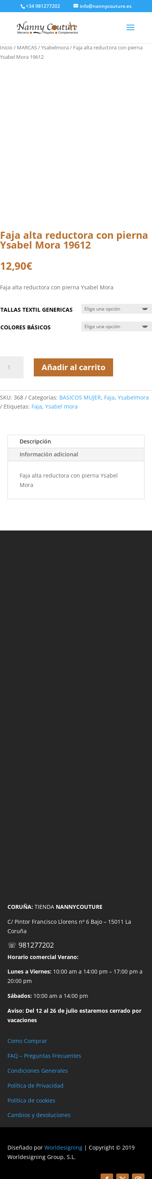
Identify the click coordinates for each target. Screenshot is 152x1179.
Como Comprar (27, 1041)
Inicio (6, 47)
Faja (109, 397)
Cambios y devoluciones (39, 1115)
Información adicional (49, 454)
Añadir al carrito (73, 367)
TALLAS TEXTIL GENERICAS (36, 309)
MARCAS (27, 47)
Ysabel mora (61, 406)
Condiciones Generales (37, 1070)
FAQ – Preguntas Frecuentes (44, 1055)
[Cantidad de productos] (12, 367)
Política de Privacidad (35, 1085)
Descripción (35, 441)
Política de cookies (31, 1100)
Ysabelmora (55, 47)
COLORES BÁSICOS (25, 327)
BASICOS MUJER (80, 397)
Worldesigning (63, 1147)
